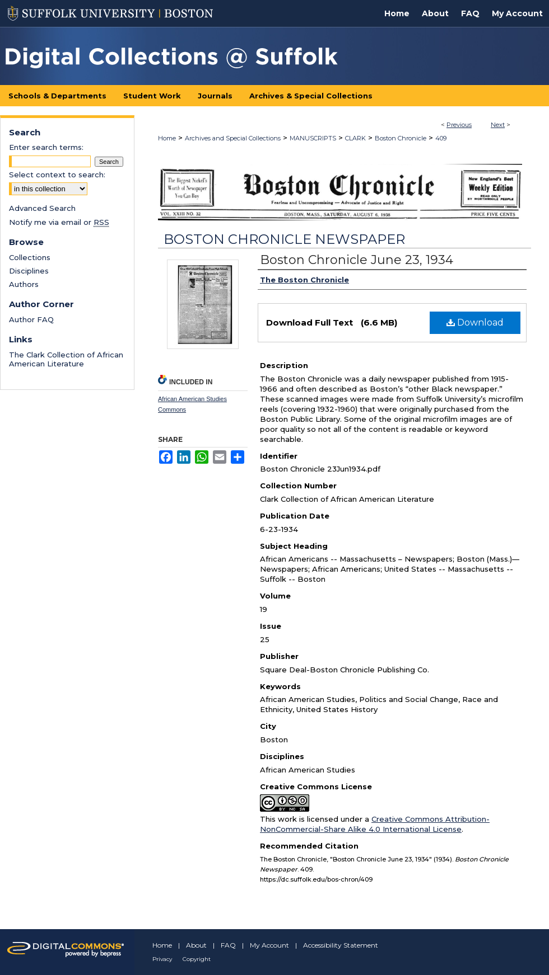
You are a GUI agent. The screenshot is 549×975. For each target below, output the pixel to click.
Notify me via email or (59, 222)
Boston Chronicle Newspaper (284, 239)
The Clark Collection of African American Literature (66, 359)
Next (498, 125)
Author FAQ (31, 319)
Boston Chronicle (400, 138)
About (196, 945)
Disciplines (29, 270)
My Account (269, 945)
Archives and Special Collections (233, 138)
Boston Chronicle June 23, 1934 (356, 259)
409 (440, 138)
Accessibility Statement (340, 945)
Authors (24, 284)
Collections (29, 257)
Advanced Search (42, 208)
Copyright (197, 959)
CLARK (355, 138)
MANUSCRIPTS (313, 138)
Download (475, 322)
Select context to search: (57, 174)
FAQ (228, 945)
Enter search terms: (46, 147)
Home (167, 138)
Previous (459, 125)
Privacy (162, 959)
